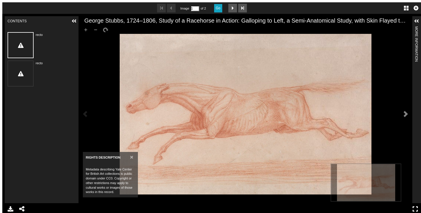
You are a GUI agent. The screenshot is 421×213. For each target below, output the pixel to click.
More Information (416, 28)
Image (185, 8)
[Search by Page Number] (195, 8)
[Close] (132, 157)
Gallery (406, 8)
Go (218, 8)
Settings (416, 8)
